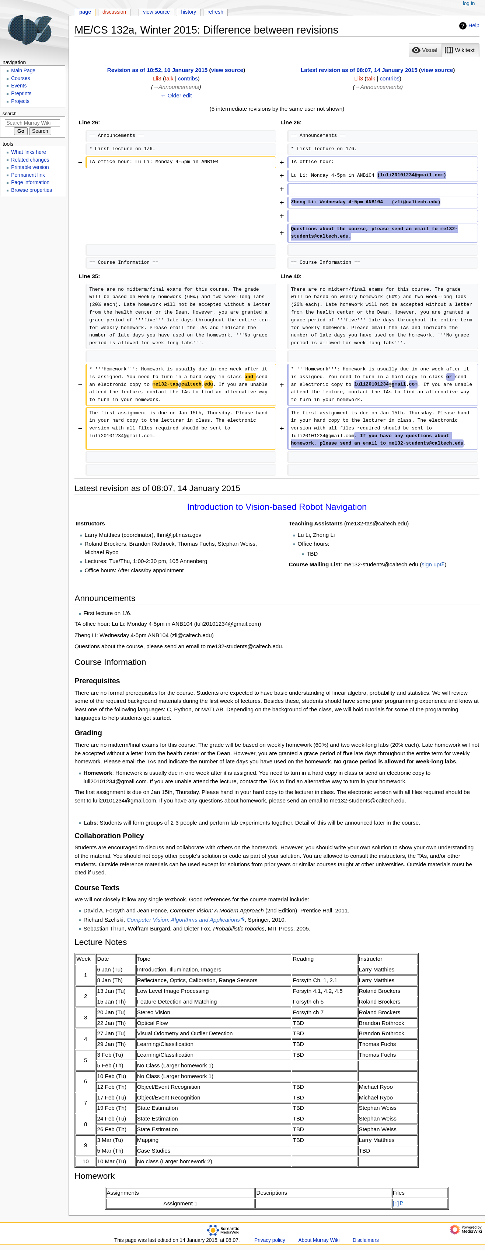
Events (19, 86)
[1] (396, 1203)
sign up (431, 564)
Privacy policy (269, 1240)
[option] (425, 50)
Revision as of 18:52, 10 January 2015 (157, 70)
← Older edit (176, 95)
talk (169, 78)
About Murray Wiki (318, 1240)
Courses (20, 78)
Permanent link (28, 175)
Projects (20, 101)
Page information (30, 182)
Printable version (30, 167)
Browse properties (31, 190)
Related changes (30, 160)
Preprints (21, 93)
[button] (425, 50)
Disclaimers (366, 1240)
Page (85, 12)
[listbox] (444, 50)
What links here (28, 152)
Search (10, 113)
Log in (469, 3)
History (188, 12)
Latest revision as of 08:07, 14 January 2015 (359, 70)
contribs (188, 78)
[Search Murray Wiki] (32, 123)
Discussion (114, 12)
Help (468, 26)
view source (227, 70)
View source (156, 12)
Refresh (215, 12)
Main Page (23, 70)
